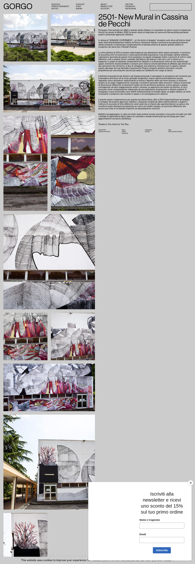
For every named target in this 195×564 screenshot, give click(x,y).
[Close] (190, 482)
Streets (147, 131)
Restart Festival (177, 131)
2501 (126, 30)
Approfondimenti (60, 6)
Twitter (129, 4)
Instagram (130, 9)
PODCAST (80, 4)
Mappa (79, 9)
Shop (78, 6)
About (104, 4)
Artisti (55, 9)
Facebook (130, 6)
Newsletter (107, 6)
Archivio (55, 4)
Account (105, 9)
